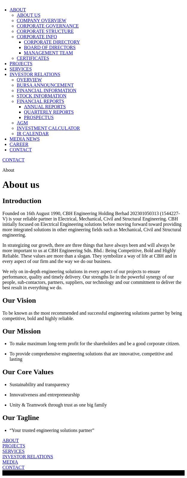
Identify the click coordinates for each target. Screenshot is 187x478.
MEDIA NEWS (25, 138)
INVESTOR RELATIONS (27, 456)
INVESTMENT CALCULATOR (48, 128)
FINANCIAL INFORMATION (46, 90)
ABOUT (10, 440)
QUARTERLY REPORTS (49, 112)
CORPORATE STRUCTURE (45, 31)
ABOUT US (28, 15)
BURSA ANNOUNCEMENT (45, 85)
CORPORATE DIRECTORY (52, 42)
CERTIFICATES (33, 58)
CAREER (19, 144)
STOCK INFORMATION (41, 95)
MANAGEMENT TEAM (48, 52)
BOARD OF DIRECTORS (50, 47)
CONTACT (21, 149)
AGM (22, 122)
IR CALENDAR (33, 133)
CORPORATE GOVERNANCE (48, 25)
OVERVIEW (29, 79)
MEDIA (10, 462)
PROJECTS (21, 63)
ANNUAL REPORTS (45, 106)
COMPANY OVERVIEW (41, 20)
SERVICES (21, 68)
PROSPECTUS (39, 117)
